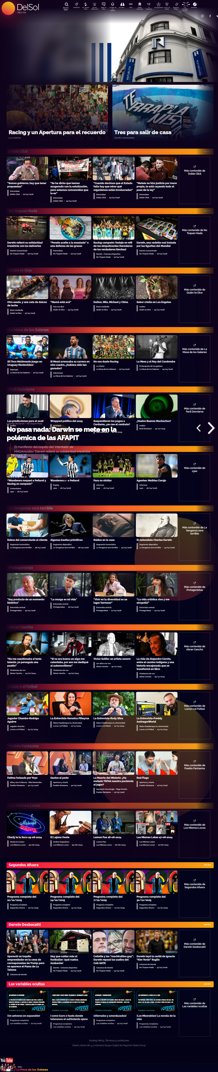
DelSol (28, 7)
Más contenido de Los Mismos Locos (194, 835)
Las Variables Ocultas (192, 9)
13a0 (133, 8)
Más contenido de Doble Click (194, 173)
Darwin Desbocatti (95, 9)
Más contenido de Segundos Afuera (194, 895)
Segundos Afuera (182, 9)
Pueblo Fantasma (143, 9)
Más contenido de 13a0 (194, 474)
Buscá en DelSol (66, 9)
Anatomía (202, 8)
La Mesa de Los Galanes (114, 9)
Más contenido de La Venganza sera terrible (194, 535)
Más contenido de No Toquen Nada (194, 233)
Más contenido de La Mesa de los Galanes (194, 353)
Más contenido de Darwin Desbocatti (194, 955)
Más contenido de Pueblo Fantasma (194, 774)
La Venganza (153, 9)
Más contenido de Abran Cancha (194, 654)
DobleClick (75, 8)
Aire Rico (124, 8)
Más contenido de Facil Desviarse (194, 414)
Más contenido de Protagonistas (194, 594)
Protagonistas (163, 8)
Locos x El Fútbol (173, 9)
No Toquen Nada (85, 9)
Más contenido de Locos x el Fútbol (194, 714)
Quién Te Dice (104, 9)
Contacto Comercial (196, 14)
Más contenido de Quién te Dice (194, 293)
